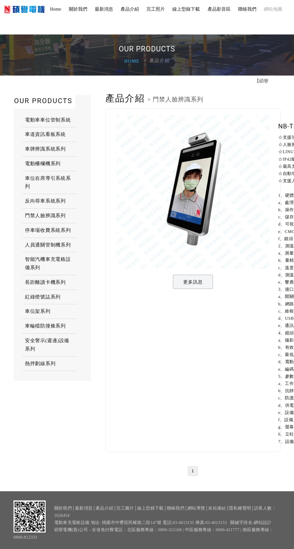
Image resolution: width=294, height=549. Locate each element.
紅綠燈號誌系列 (43, 297)
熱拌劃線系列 (40, 363)
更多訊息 (193, 282)
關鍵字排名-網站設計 (251, 526)
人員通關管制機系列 (48, 245)
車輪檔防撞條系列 (45, 326)
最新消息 (104, 9)
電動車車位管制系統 (48, 119)
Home (55, 9)
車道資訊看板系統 (45, 134)
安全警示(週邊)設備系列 (47, 345)
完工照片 (155, 9)
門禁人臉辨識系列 (45, 215)
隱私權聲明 (240, 511)
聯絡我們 (247, 9)
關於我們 (78, 9)
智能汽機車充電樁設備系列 (48, 263)
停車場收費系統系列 (48, 230)
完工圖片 (125, 511)
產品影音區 (219, 9)
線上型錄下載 (186, 9)
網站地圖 (273, 9)
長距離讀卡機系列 (45, 282)
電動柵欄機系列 (43, 163)
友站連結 (217, 511)
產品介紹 (130, 9)
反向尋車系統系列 (45, 201)
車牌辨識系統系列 (45, 149)
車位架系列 (38, 311)
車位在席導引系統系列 (48, 182)
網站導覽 (196, 511)
